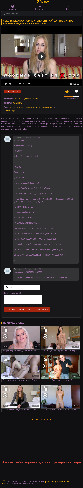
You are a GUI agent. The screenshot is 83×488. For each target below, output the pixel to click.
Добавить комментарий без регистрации (27, 310)
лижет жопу (31, 107)
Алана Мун (18, 103)
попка (12, 107)
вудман (20, 107)
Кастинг (36, 99)
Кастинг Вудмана (23, 99)
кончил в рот (10, 110)
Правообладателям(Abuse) (57, 482)
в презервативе (46, 107)
